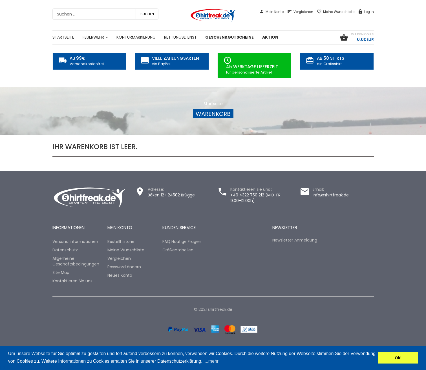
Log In (366, 12)
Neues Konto (119, 275)
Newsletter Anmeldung (294, 240)
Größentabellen (177, 250)
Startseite (213, 104)
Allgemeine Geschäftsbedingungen (75, 261)
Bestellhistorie (120, 241)
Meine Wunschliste (335, 12)
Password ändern (124, 267)
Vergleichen (300, 12)
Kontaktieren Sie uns (72, 281)
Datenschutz (65, 250)
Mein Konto (271, 12)
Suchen (147, 14)
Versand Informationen (75, 241)
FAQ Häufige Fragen (181, 241)
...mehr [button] (211, 361)
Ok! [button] (398, 358)
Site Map (60, 272)
